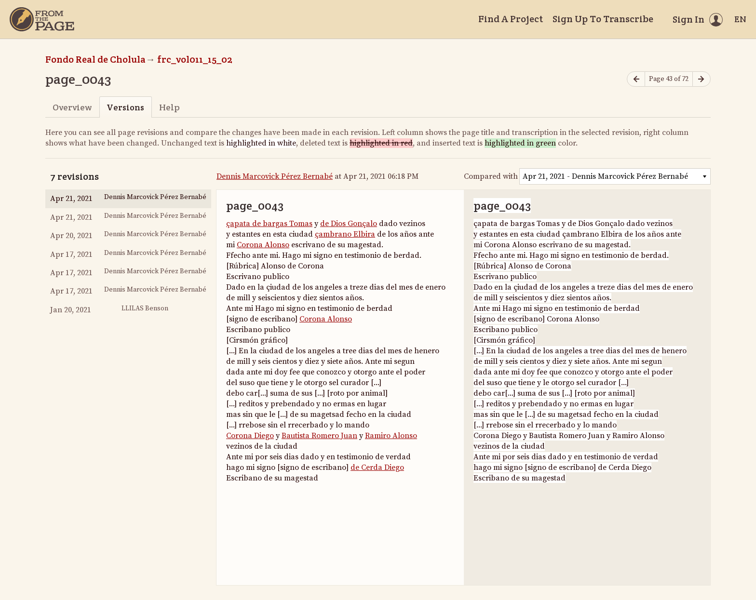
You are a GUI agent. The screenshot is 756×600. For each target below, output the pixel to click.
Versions (125, 107)
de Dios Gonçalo (348, 223)
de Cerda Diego (377, 467)
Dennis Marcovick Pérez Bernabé (274, 176)
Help (169, 107)
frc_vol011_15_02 (194, 59)
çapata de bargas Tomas (269, 223)
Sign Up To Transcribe (603, 19)
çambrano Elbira (345, 234)
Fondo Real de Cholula (95, 59)
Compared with (491, 176)
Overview (72, 107)
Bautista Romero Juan (319, 435)
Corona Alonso (263, 245)
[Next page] (701, 79)
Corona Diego (250, 435)
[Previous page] (636, 79)
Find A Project (510, 19)
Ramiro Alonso (391, 435)
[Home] (42, 19)
